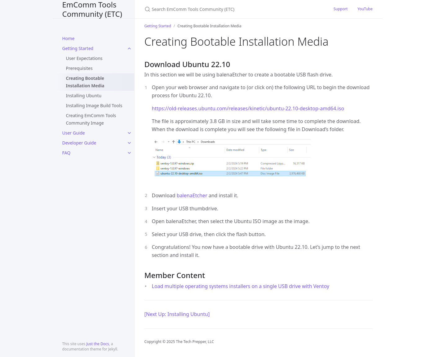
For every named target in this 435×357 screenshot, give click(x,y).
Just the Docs (97, 343)
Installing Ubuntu (84, 95)
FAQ (66, 153)
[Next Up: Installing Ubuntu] (177, 314)
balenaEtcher (192, 195)
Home (68, 38)
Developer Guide (79, 143)
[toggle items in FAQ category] (129, 153)
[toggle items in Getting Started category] (129, 48)
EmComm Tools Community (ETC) (92, 9)
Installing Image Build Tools (94, 105)
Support (341, 8)
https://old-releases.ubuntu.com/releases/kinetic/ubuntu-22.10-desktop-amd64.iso (248, 108)
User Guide (73, 133)
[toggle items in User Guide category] (129, 133)
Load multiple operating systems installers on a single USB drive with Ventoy (241, 286)
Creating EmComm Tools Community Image (91, 119)
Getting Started (78, 48)
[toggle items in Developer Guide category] (129, 143)
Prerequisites (79, 68)
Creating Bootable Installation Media (85, 82)
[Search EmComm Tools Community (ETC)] (218, 9)
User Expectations (84, 58)
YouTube (365, 8)
